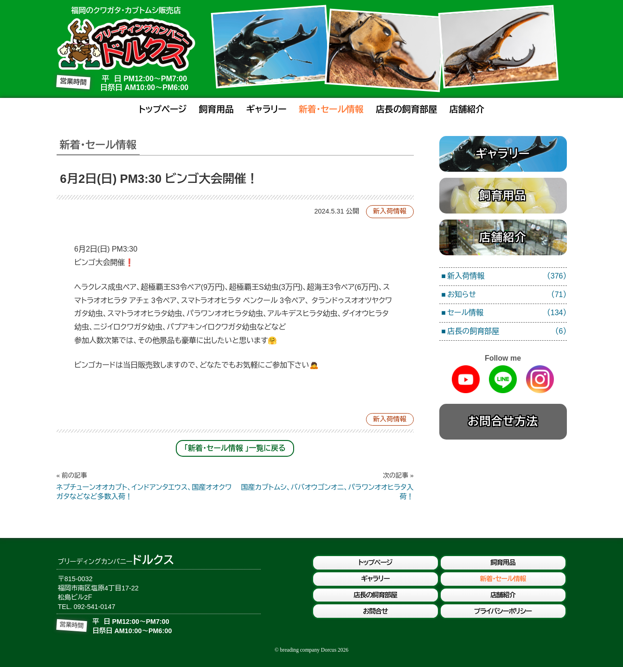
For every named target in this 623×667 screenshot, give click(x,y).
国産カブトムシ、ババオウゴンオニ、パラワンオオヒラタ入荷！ (324, 486)
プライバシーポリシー (503, 611)
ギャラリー (266, 109)
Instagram (540, 379)
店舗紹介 (467, 109)
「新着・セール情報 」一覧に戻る (235, 448)
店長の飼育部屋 (406, 109)
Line (503, 379)
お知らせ (506, 295)
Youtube (466, 379)
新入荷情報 (389, 211)
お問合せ (375, 611)
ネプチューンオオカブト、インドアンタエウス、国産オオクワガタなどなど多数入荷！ (146, 486)
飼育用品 (216, 109)
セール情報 (506, 313)
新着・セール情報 (331, 109)
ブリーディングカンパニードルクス (126, 45)
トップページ (162, 109)
